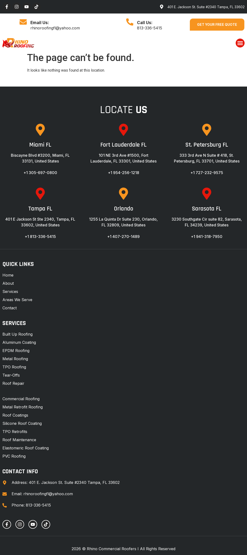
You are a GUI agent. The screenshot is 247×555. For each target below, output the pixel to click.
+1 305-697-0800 (40, 172)
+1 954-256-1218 (123, 172)
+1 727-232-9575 (206, 172)
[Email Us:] (23, 22)
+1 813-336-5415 (40, 236)
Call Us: (144, 22)
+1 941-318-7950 (206, 236)
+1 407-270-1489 (123, 236)
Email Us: (39, 22)
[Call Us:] (129, 22)
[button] (240, 43)
